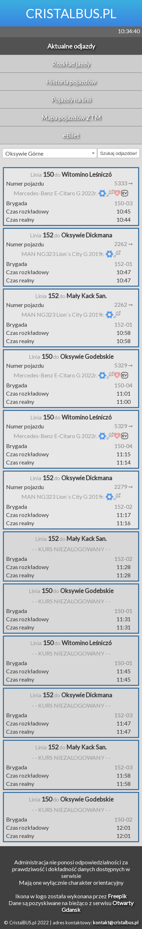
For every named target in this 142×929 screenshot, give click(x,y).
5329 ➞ (123, 365)
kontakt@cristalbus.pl (115, 922)
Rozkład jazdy (71, 64)
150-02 (123, 819)
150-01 (123, 610)
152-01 (123, 263)
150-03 (123, 203)
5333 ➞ (123, 183)
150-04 (123, 385)
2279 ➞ (123, 486)
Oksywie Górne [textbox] (24, 153)
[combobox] (49, 153)
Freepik (117, 896)
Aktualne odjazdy (71, 46)
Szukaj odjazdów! (118, 153)
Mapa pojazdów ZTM (71, 117)
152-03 (123, 715)
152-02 (123, 506)
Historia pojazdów (71, 82)
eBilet (71, 135)
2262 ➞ (123, 243)
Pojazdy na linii (71, 100)
